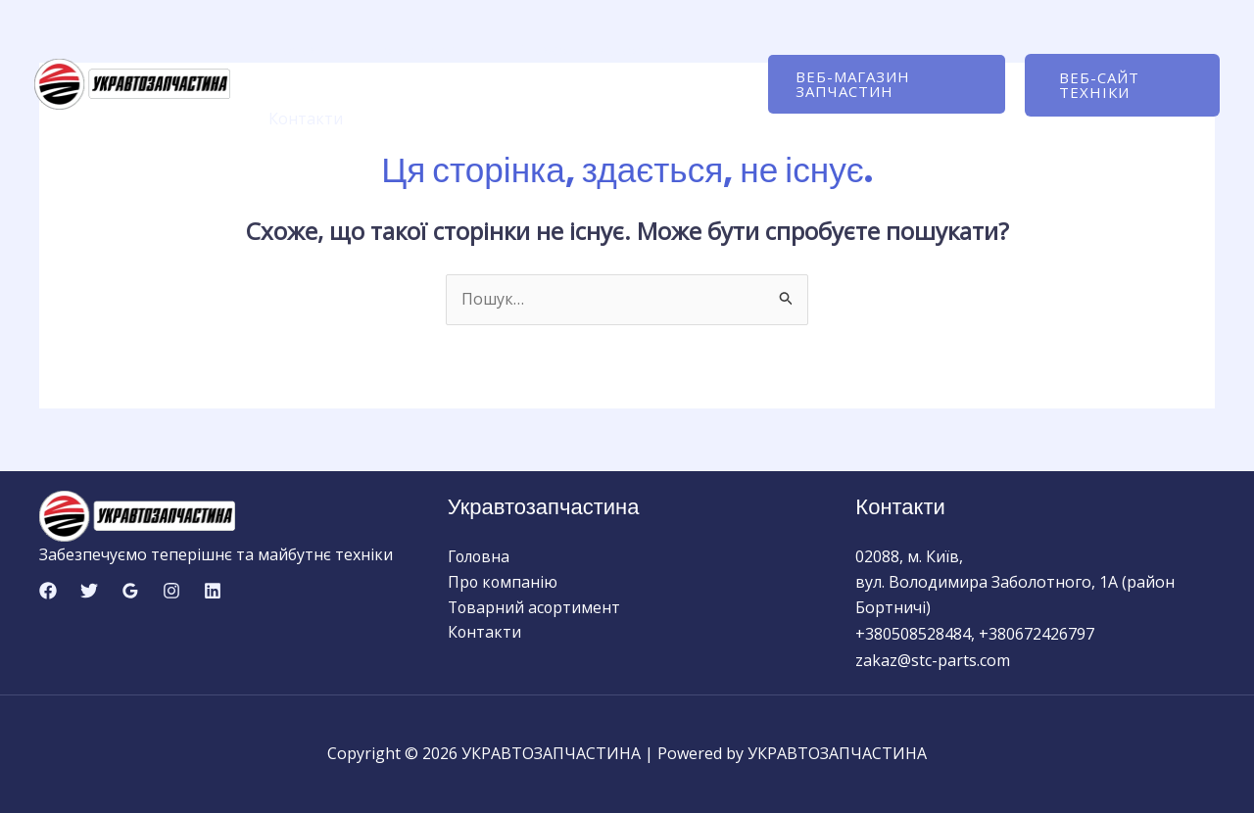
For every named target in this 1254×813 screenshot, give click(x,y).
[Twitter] (89, 590)
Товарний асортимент (593, 50)
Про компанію (418, 50)
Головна (298, 50)
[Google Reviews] (130, 590)
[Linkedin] (212, 590)
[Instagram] (171, 590)
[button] (880, 84)
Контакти (302, 118)
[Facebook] (48, 590)
